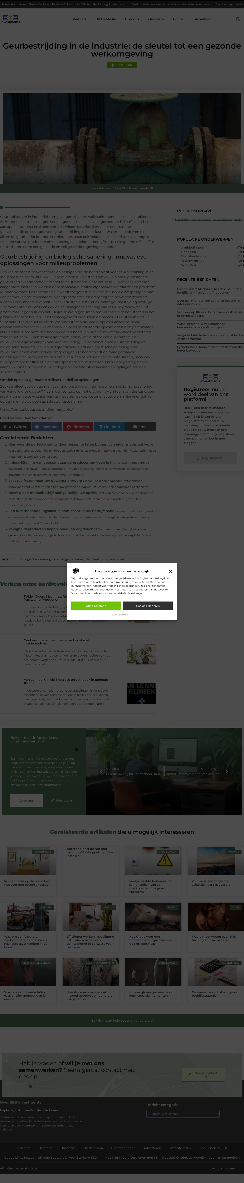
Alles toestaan (96, 606)
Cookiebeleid (120, 614)
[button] (171, 571)
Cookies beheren (148, 606)
